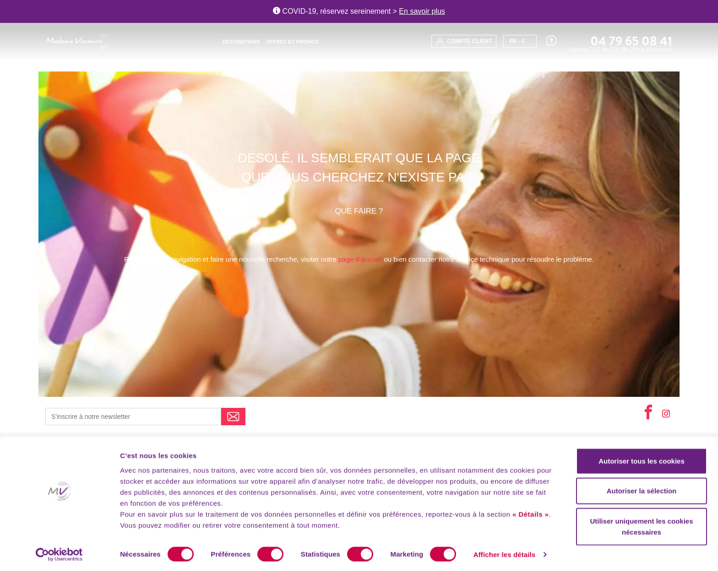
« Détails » (530, 512)
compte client (464, 41)
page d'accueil (360, 259)
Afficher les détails (504, 553)
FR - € (516, 41)
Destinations (241, 41)
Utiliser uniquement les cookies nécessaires (641, 524)
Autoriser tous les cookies (641, 459)
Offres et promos (292, 41)
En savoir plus (422, 11)
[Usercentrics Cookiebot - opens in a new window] (59, 553)
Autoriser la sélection (642, 489)
